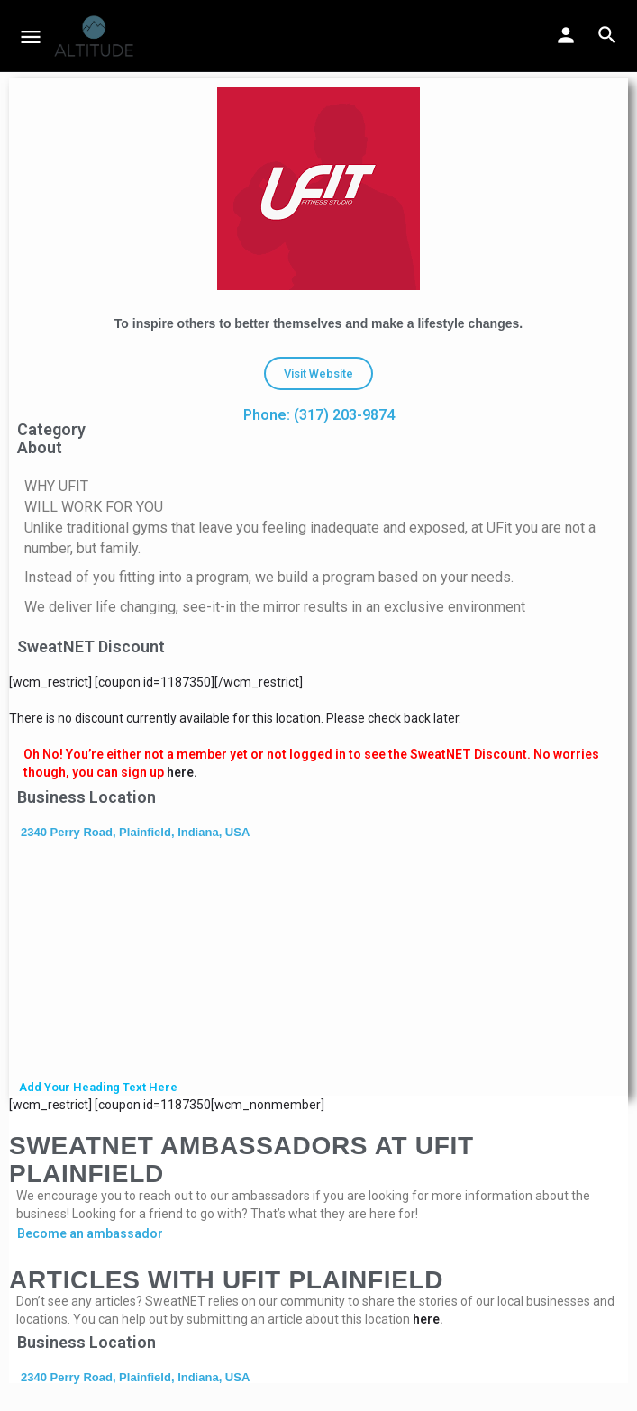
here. (182, 772)
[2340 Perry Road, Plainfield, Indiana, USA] (318, 961)
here (426, 1319)
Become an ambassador (90, 1233)
